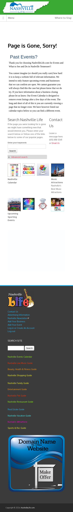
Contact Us (13, 311)
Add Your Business (16, 321)
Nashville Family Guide (18, 383)
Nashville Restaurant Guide (20, 401)
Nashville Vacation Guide (19, 415)
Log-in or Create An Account (21, 328)
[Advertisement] (36, 250)
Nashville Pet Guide (17, 395)
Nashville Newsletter (18, 318)
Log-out (11, 331)
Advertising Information (19, 315)
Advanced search (19, 157)
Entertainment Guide (17, 389)
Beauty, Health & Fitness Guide (22, 369)
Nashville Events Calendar (20, 356)
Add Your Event (15, 325)
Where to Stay (63, 17)
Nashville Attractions (17, 422)
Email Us (56, 143)
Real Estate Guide (16, 409)
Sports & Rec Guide (17, 428)
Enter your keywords (17, 142)
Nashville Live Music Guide (20, 363)
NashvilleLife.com (28, 508)
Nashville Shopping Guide (20, 375)
